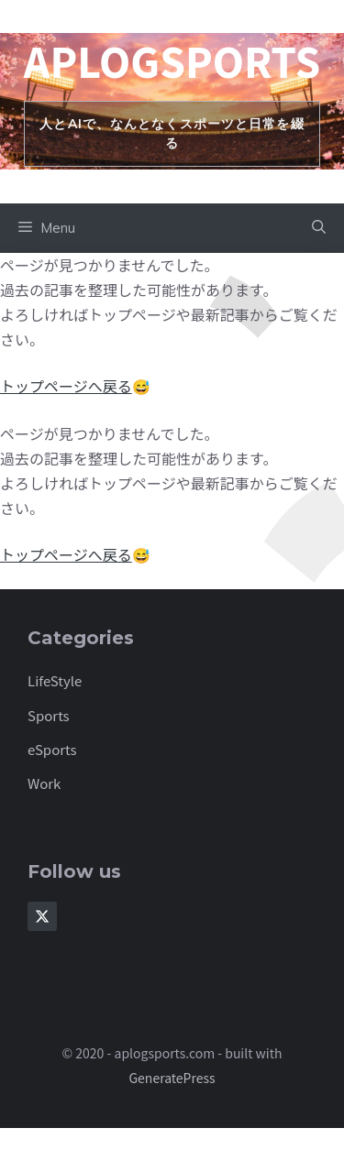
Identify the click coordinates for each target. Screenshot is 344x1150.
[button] (319, 228)
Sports (49, 715)
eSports (52, 749)
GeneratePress (171, 1077)
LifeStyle (55, 680)
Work (44, 783)
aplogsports (172, 60)
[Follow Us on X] (42, 916)
